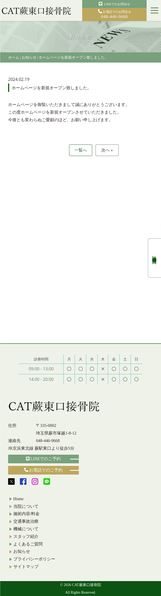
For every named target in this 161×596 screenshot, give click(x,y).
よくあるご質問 (28, 544)
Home (18, 499)
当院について (25, 506)
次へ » (107, 150)
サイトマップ (25, 566)
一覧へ (80, 150)
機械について (25, 529)
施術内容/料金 (26, 513)
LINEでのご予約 (43, 458)
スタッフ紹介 (25, 536)
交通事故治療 (25, 521)
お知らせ (29, 57)
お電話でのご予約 (43, 470)
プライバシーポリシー (34, 559)
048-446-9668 (48, 440)
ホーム (13, 57)
